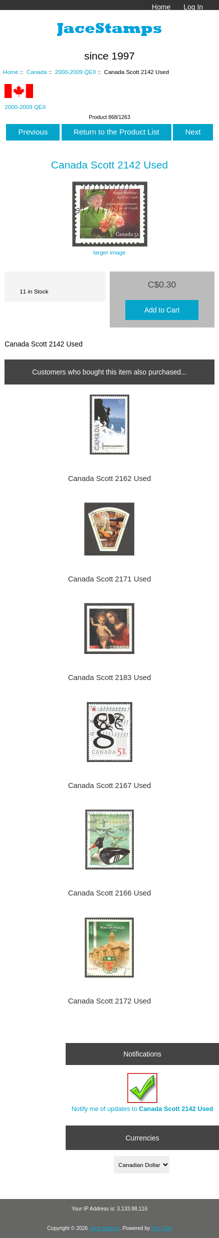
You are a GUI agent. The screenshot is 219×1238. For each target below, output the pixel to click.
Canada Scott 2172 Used (109, 1001)
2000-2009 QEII (75, 71)
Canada (37, 71)
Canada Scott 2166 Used (109, 893)
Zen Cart (161, 1228)
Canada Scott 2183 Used (109, 678)
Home (161, 7)
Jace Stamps (104, 1228)
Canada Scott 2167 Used (109, 786)
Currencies (142, 1138)
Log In (193, 7)
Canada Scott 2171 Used (109, 579)
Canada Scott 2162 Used (109, 478)
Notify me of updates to (142, 1092)
